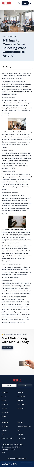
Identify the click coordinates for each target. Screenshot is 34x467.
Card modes (21, 396)
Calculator (21, 408)
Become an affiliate (7, 438)
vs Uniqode (5, 412)
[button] (30, 3)
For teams (5, 426)
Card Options (21, 404)
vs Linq (4, 416)
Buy (25, 3)
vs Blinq (4, 400)
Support (4, 430)
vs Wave (4, 408)
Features (20, 400)
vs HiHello (5, 404)
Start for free (7, 347)
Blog (3, 434)
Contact (9, 385)
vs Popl (4, 396)
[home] (6, 3)
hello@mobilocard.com (24, 426)
